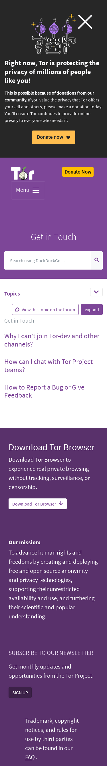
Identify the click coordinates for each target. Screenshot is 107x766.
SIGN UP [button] (20, 692)
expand (92, 309)
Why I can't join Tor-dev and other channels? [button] (51, 340)
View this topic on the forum (45, 309)
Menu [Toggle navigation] (28, 190)
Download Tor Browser (37, 503)
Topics (12, 293)
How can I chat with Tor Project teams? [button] (48, 365)
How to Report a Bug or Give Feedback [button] (44, 391)
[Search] (47, 260)
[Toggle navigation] (96, 292)
